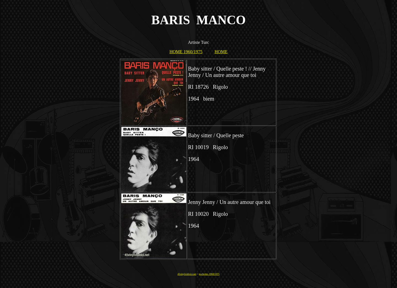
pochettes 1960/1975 (209, 274)
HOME (220, 51)
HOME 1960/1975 (186, 51)
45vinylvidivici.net (187, 274)
